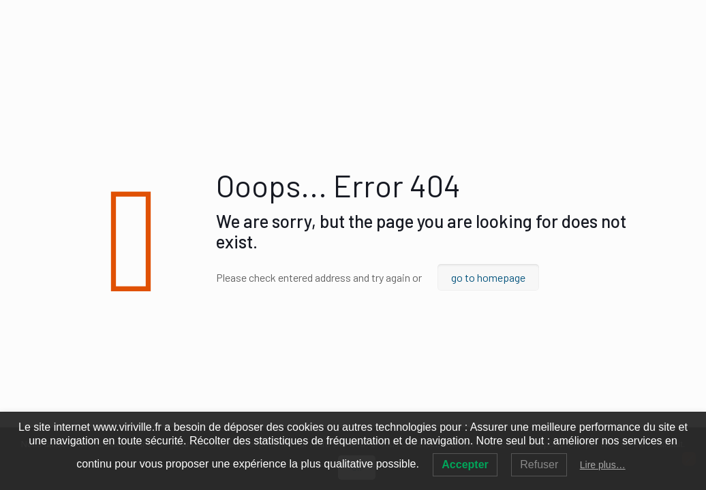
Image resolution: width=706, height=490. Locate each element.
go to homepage (488, 277)
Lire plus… (603, 464)
